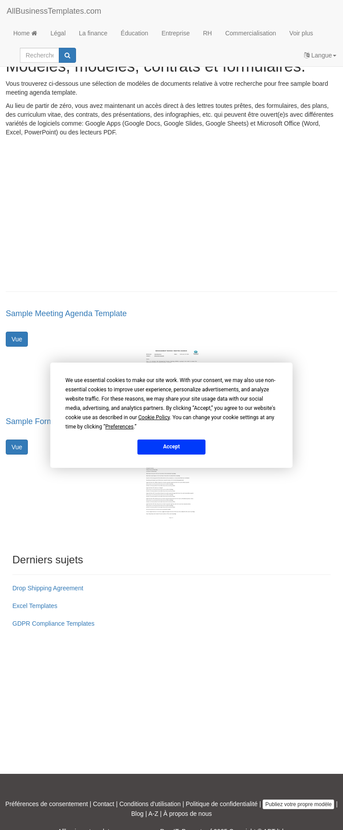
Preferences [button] (119, 426)
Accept (171, 447)
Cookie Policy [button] (154, 417)
